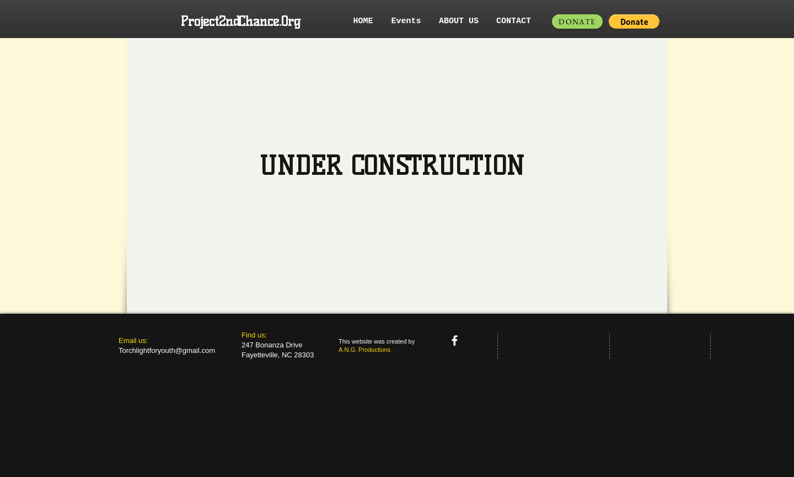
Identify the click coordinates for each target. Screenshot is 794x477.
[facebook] (455, 340)
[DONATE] (577, 21)
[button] (634, 21)
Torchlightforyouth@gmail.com (167, 350)
